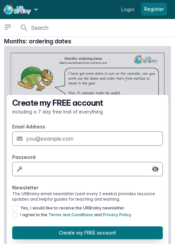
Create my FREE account (87, 233)
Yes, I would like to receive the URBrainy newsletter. (72, 207)
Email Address (28, 126)
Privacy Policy (117, 214)
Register (154, 9)
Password (24, 157)
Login (127, 9)
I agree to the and (75, 214)
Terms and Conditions (70, 214)
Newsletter (87, 193)
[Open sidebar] (8, 27)
